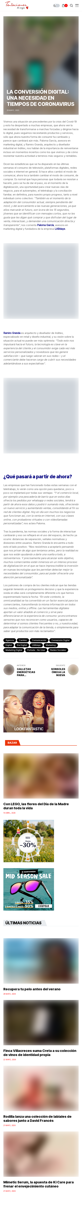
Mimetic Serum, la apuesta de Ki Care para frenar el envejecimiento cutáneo (38, 1184)
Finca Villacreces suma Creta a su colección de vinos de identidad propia (39, 1053)
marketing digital (14, 650)
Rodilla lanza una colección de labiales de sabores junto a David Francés (37, 1118)
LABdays (36, 645)
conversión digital (60, 640)
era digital (22, 645)
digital (9, 645)
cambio (23, 640)
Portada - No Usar (36, 650)
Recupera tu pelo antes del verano (32, 989)
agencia (10, 640)
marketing (51, 645)
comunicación (39, 640)
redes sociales (58, 650)
